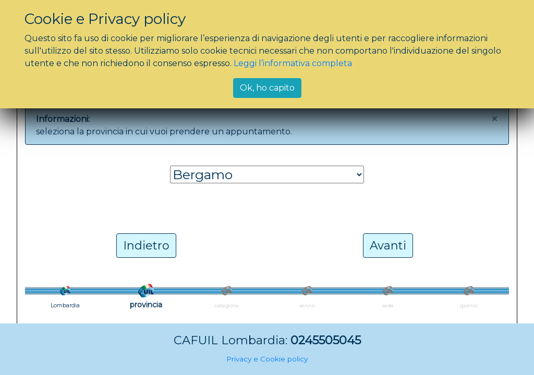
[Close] (494, 119)
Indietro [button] (146, 246)
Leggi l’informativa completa (293, 63)
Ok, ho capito (267, 88)
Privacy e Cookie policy (267, 359)
